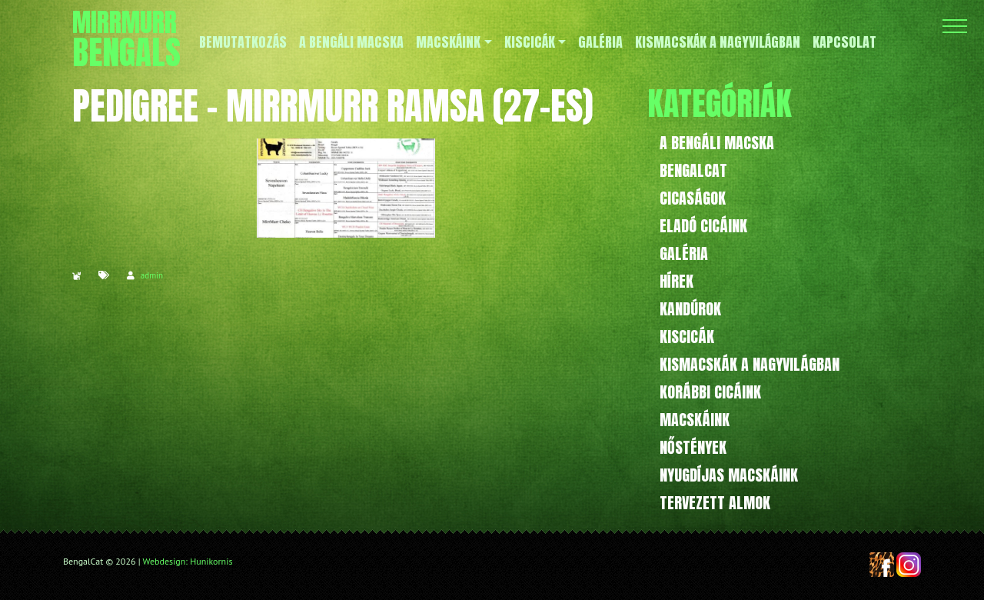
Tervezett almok (715, 503)
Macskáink (695, 420)
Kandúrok (690, 309)
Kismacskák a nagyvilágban (749, 364)
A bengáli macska (717, 143)
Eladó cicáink (703, 226)
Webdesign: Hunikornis (188, 561)
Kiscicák (687, 336)
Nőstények (693, 447)
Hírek (676, 281)
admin (152, 275)
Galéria (684, 253)
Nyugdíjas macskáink (729, 475)
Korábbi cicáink (710, 392)
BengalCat (693, 170)
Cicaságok (693, 198)
